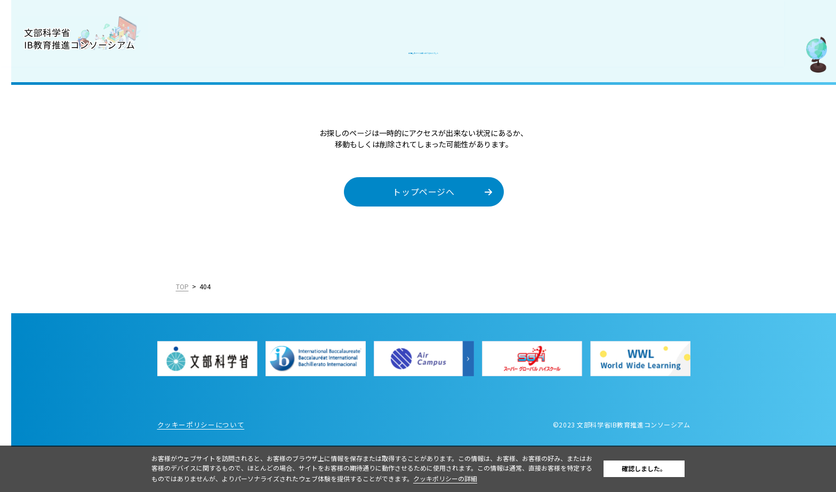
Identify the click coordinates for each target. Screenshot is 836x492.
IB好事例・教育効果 (51, 151)
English (129, 325)
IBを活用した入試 (47, 174)
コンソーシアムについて (58, 81)
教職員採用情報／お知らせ (62, 198)
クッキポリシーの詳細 (484, 478)
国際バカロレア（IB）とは (62, 104)
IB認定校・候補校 (47, 128)
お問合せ (31, 221)
